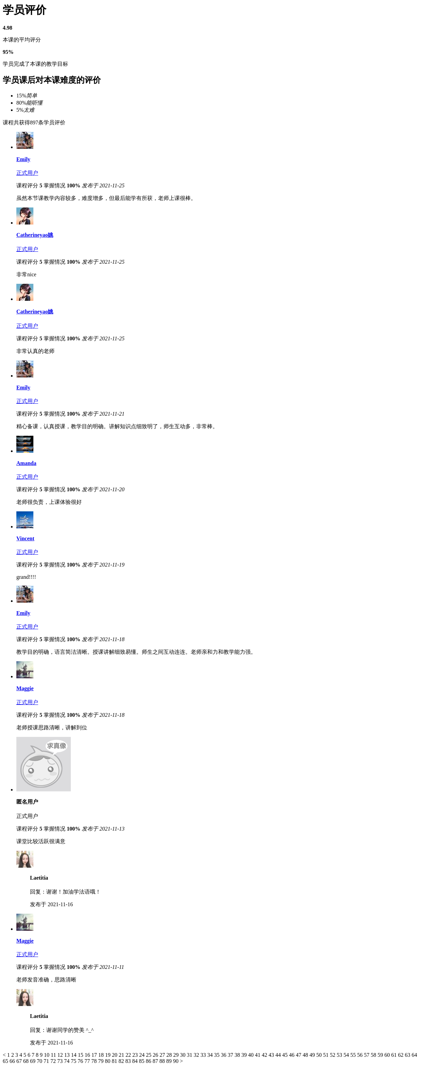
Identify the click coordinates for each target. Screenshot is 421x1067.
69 (33, 1061)
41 (258, 1055)
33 (203, 1055)
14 (74, 1055)
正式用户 (27, 173)
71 (47, 1061)
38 (237, 1055)
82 (122, 1061)
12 (60, 1055)
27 (162, 1055)
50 (319, 1055)
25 (149, 1055)
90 (176, 1061)
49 (312, 1055)
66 (13, 1061)
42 (265, 1055)
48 (305, 1055)
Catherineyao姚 (34, 235)
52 (333, 1055)
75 (74, 1061)
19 (108, 1055)
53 (340, 1055)
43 (271, 1055)
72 (53, 1061)
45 (285, 1055)
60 (387, 1055)
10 (47, 1055)
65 (6, 1061)
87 (156, 1061)
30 (183, 1055)
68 (26, 1061)
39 (244, 1055)
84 (135, 1061)
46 (292, 1055)
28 (169, 1055)
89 (169, 1061)
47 (299, 1055)
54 (346, 1055)
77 (87, 1061)
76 (81, 1061)
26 (156, 1055)
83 (128, 1061)
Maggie (25, 688)
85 (142, 1061)
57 (367, 1055)
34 (210, 1055)
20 (115, 1055)
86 (149, 1061)
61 (394, 1055)
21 (122, 1055)
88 (162, 1061)
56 (360, 1055)
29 (176, 1055)
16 (87, 1055)
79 (101, 1061)
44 (278, 1055)
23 (135, 1055)
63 (408, 1055)
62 (401, 1055)
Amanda (26, 463)
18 (101, 1055)
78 (94, 1061)
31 (190, 1055)
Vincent (25, 538)
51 (326, 1055)
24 (142, 1055)
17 (94, 1055)
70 (40, 1061)
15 (81, 1055)
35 (217, 1055)
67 (19, 1061)
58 (374, 1055)
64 (414, 1055)
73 (60, 1061)
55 (353, 1055)
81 (115, 1061)
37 (231, 1055)
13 (67, 1055)
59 (380, 1055)
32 (196, 1055)
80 (108, 1061)
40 (251, 1055)
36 (224, 1055)
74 (67, 1061)
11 (54, 1055)
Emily (23, 159)
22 (128, 1055)
